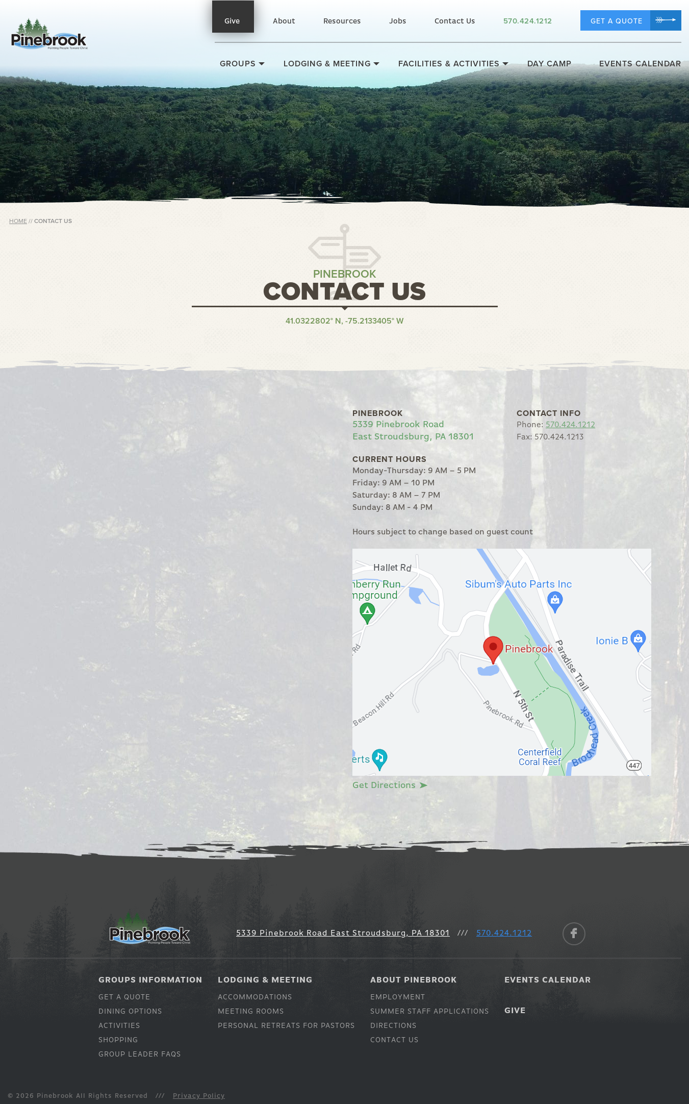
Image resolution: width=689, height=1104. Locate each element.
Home (18, 221)
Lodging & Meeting (327, 64)
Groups (238, 64)
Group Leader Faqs (139, 1054)
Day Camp (549, 64)
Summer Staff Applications (429, 1011)
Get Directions (389, 785)
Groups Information (150, 980)
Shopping (118, 1040)
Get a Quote (617, 21)
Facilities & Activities (449, 64)
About (284, 21)
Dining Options (130, 1011)
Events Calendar (640, 64)
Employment (397, 997)
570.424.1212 (527, 21)
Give (232, 21)
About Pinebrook (413, 980)
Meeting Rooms (251, 1011)
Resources (342, 21)
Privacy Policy (199, 1096)
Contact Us (455, 21)
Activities (119, 1025)
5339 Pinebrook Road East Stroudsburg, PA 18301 (343, 933)
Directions (393, 1025)
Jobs (397, 21)
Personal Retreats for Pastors (286, 1025)
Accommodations (255, 997)
